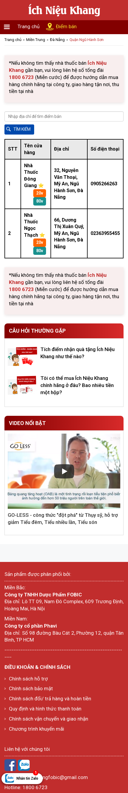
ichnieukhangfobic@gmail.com (53, 777)
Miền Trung (35, 39)
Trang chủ (28, 26)
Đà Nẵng (57, 39)
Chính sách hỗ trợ (28, 679)
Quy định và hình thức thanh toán (45, 709)
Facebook (10, 765)
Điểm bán (66, 26)
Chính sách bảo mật (31, 688)
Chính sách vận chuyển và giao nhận (48, 719)
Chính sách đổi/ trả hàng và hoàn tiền (50, 699)
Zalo (24, 765)
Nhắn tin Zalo (27, 777)
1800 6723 (35, 787)
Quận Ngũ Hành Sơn (86, 39)
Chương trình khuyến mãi (36, 729)
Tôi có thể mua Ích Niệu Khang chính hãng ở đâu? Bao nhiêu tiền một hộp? (77, 385)
